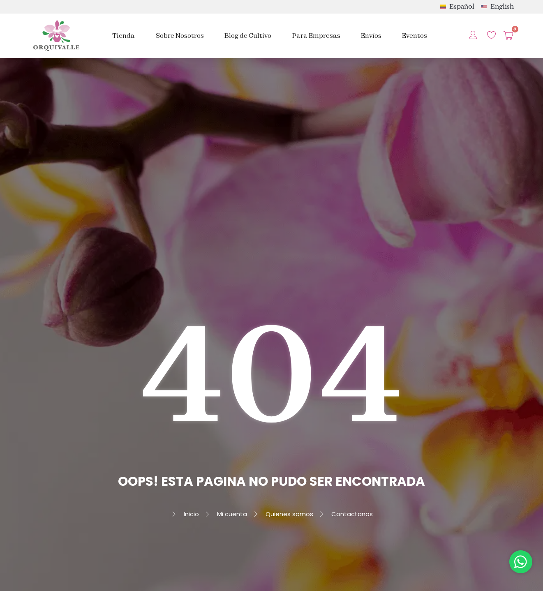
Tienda (123, 35)
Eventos (414, 35)
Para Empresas (316, 35)
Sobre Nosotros (180, 35)
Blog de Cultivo (247, 35)
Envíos (371, 35)
